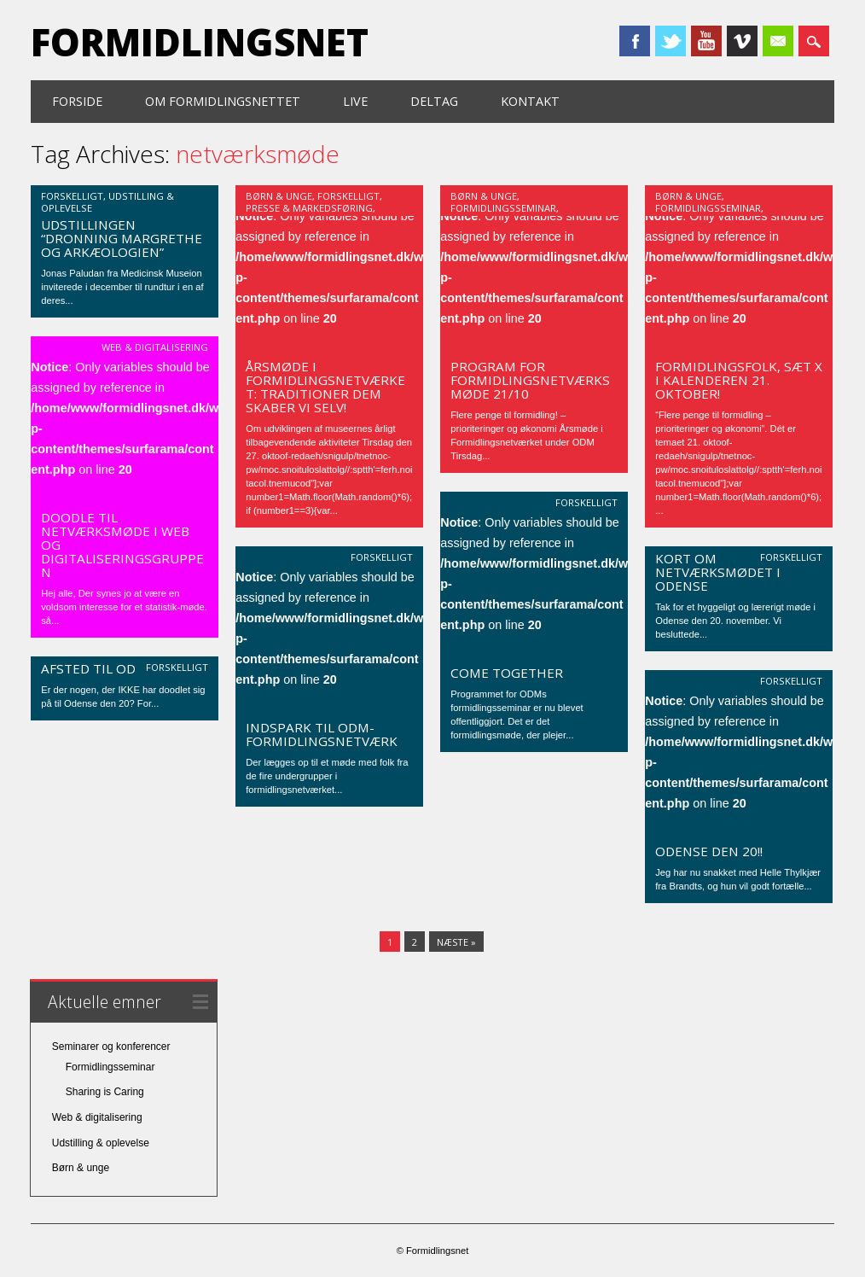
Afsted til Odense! (106, 668)
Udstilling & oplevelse (100, 1143)
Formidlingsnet (200, 41)
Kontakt (530, 101)
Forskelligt (72, 196)
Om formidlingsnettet (222, 101)
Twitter (670, 41)
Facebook (634, 41)
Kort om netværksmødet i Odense (718, 572)
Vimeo (742, 41)
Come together (506, 672)
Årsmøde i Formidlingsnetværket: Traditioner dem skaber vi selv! (325, 387)
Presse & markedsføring (309, 207)
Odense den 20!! (709, 851)
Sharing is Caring (105, 1092)
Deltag (434, 101)
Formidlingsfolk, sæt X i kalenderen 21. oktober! (738, 380)
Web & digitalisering (155, 347)
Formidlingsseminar (503, 207)
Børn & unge (279, 196)
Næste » (456, 942)
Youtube (706, 41)
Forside (77, 101)
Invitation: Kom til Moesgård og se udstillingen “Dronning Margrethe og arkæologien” (121, 224)
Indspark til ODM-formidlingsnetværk (322, 734)
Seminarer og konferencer (111, 1047)
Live (355, 101)
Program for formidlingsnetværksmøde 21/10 (530, 380)
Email (778, 41)
